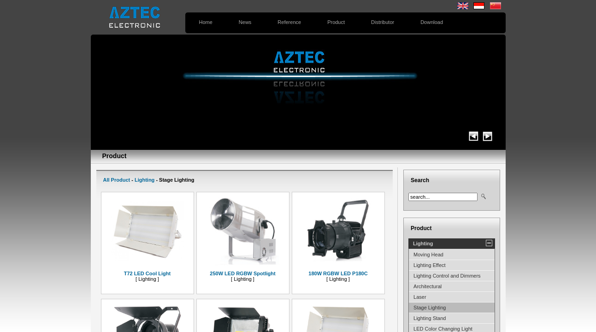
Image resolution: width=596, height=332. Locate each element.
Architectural (427, 286)
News (245, 22)
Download (431, 22)
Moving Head (428, 254)
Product (336, 22)
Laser (419, 297)
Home (205, 22)
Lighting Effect (429, 265)
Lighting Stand (429, 318)
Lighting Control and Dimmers (447, 276)
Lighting (144, 180)
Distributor (382, 22)
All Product (116, 180)
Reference (289, 22)
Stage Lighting (429, 307)
